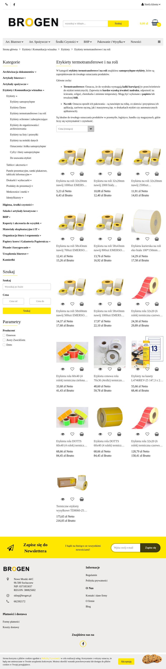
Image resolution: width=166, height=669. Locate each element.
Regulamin (91, 575)
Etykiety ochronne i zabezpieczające (28, 119)
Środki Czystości (67, 41)
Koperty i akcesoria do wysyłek (22, 223)
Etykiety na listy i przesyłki (24, 134)
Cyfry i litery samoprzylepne (25, 152)
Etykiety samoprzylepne (22, 101)
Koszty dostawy (11, 627)
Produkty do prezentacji (19, 186)
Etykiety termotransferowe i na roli (28, 113)
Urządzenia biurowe (16, 253)
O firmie (90, 601)
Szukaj (26, 310)
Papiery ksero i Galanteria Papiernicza (27, 241)
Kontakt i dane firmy (96, 595)
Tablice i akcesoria (17, 165)
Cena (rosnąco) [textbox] (65, 128)
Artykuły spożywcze (15, 84)
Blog (88, 606)
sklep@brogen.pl (22, 595)
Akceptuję (126, 661)
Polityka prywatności (97, 580)
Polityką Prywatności (51, 658)
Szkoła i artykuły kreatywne (20, 210)
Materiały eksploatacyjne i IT (21, 229)
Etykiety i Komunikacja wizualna (23, 90)
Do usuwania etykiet (20, 158)
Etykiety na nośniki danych (24, 140)
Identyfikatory (14, 197)
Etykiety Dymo (18, 107)
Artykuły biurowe (14, 77)
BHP (88, 41)
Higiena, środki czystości (18, 204)
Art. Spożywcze (39, 41)
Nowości (136, 41)
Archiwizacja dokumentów (19, 71)
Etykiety (11, 96)
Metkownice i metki (17, 191)
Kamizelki (9, 259)
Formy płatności (11, 621)
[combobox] (75, 129)
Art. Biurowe (14, 41)
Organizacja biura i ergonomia (22, 235)
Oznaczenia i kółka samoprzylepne (28, 146)
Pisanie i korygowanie (17, 247)
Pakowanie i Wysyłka (111, 41)
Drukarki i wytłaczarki (19, 180)
